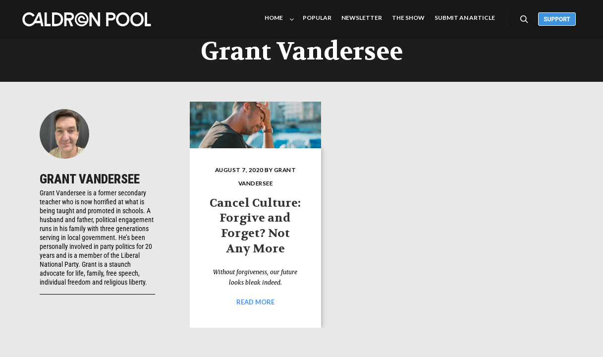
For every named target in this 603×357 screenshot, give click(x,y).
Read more (255, 302)
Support (557, 19)
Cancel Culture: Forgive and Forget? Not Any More (255, 225)
